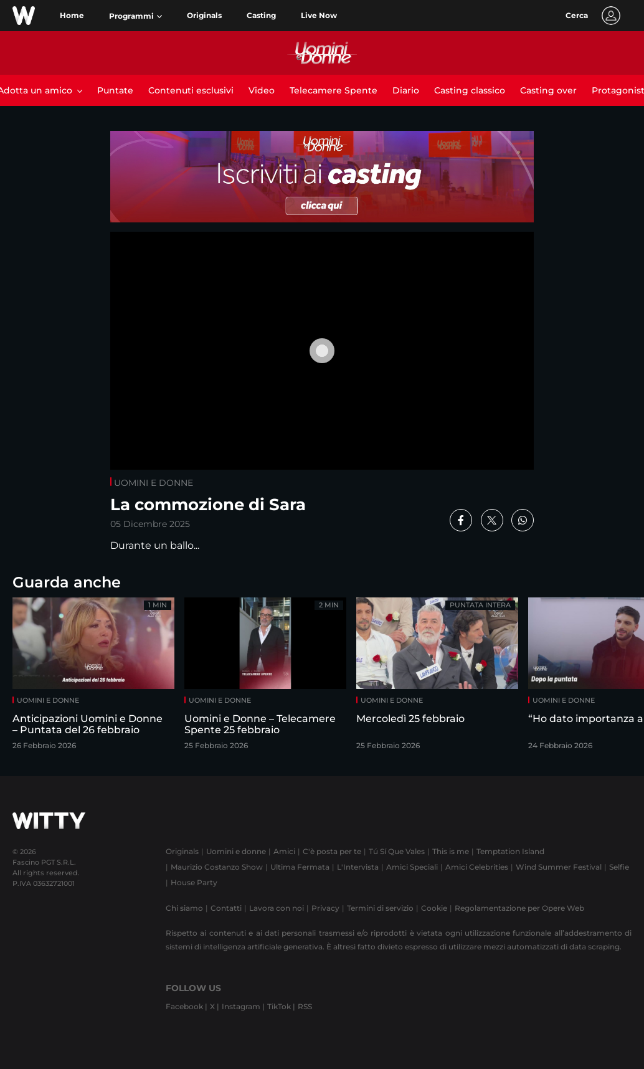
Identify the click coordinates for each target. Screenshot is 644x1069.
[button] (135, 16)
